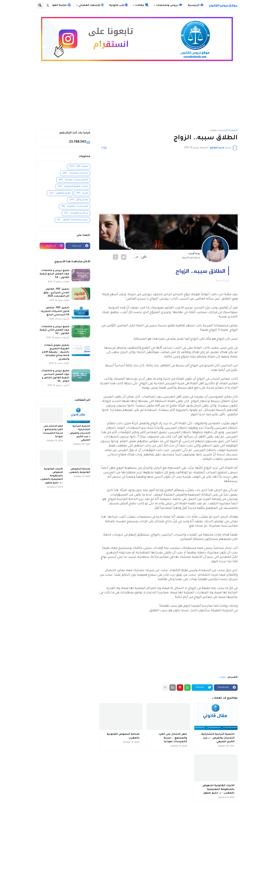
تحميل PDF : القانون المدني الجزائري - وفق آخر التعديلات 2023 (56, 292)
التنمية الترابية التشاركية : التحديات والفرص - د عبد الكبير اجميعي (217, 738)
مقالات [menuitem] (141, 5)
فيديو (82, 193)
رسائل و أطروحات (76, 213)
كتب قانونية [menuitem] (118, 5)
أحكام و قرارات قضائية (73, 179)
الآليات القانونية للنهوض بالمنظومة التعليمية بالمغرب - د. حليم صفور (218, 789)
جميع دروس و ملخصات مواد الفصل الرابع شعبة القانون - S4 (54, 274)
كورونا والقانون (60, 193)
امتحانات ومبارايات (75, 173)
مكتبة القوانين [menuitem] (59, 5)
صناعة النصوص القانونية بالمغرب (123, 736)
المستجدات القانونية (74, 206)
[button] (48, 5)
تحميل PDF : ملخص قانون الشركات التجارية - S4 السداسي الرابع (54, 311)
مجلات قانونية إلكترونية (73, 186)
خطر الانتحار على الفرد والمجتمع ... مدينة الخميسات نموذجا (173, 738)
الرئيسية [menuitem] (195, 5)
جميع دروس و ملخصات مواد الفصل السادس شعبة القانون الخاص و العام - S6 (55, 376)
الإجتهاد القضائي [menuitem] (91, 5)
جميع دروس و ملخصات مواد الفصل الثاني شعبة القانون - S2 (54, 330)
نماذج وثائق (78, 199)
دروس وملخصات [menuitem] (169, 5)
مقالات (213, 130)
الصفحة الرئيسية (228, 130)
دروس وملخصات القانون (72, 219)
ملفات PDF (78, 166)
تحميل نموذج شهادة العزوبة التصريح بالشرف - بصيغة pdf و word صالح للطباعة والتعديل (55, 352)
